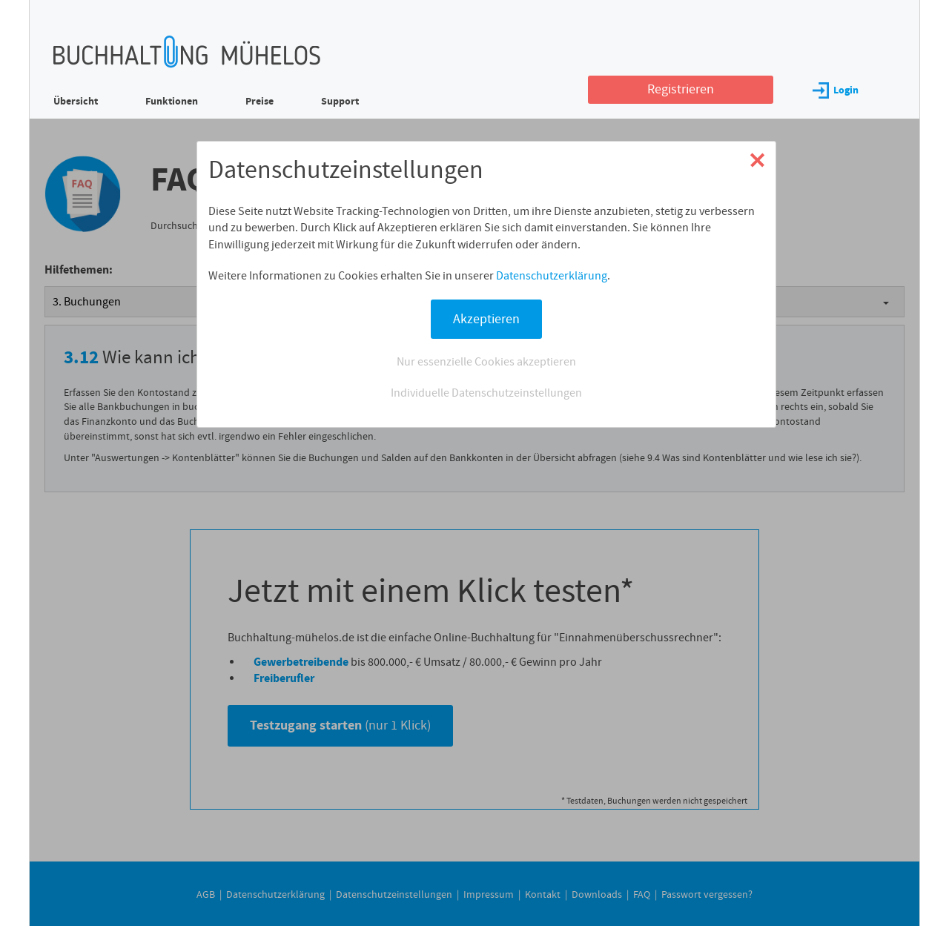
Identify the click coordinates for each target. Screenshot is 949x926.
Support (340, 101)
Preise (259, 101)
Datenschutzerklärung (551, 275)
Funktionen (171, 101)
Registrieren (680, 89)
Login (836, 90)
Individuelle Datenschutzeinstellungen (486, 393)
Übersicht (75, 101)
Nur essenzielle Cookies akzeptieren (486, 361)
